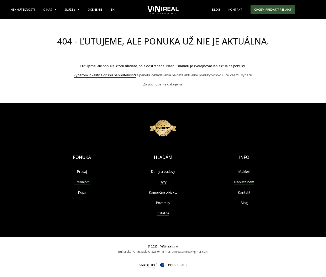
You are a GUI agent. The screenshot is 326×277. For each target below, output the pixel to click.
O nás (47, 9)
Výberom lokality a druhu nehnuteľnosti (105, 75)
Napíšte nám (244, 182)
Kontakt (235, 9)
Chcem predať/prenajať (272, 9)
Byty (163, 182)
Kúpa (82, 192)
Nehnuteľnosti (22, 9)
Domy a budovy (163, 171)
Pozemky (163, 202)
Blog (216, 9)
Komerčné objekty (163, 192)
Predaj (82, 171)
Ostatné (163, 213)
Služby (69, 9)
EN (113, 9)
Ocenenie (95, 9)
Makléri (244, 171)
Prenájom (82, 182)
